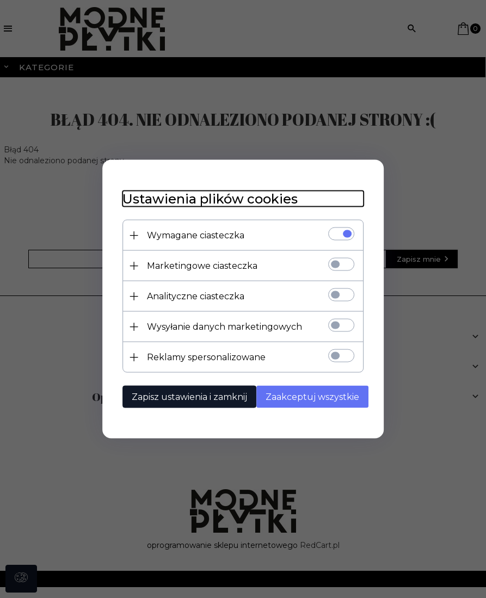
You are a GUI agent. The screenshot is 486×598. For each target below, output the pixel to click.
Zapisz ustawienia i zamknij (185, 396)
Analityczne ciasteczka (191, 296)
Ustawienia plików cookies (205, 198)
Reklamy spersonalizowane (202, 357)
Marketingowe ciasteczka (198, 265)
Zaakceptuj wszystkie (312, 396)
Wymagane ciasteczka (191, 235)
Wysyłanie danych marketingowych (220, 326)
